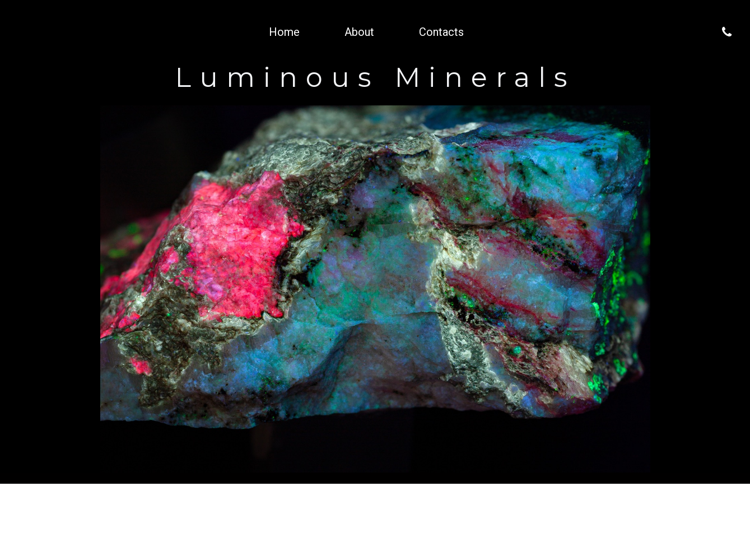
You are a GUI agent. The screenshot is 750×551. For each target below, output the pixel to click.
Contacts (441, 32)
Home (284, 32)
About (359, 32)
